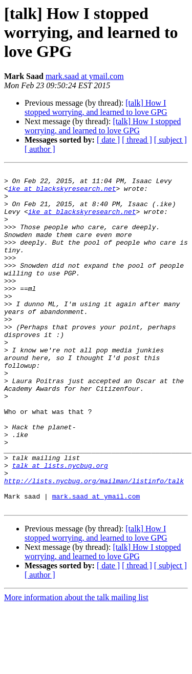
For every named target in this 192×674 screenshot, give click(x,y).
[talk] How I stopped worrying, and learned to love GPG (96, 107)
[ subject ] (170, 139)
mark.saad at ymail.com (85, 76)
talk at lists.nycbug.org (60, 525)
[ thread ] (137, 139)
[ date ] (108, 139)
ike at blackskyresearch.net (62, 192)
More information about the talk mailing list (76, 665)
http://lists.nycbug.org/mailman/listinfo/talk (94, 543)
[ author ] (40, 149)
